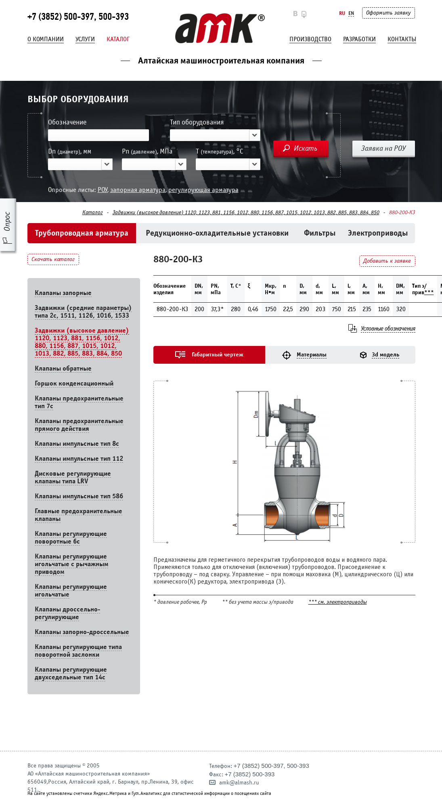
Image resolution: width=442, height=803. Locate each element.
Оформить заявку (388, 12)
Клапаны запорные (63, 293)
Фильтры (320, 233)
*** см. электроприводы (337, 602)
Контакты (402, 39)
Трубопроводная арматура (81, 233)
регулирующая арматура (203, 190)
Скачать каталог (53, 259)
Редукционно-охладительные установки (217, 233)
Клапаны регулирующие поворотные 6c (71, 537)
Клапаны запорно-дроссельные (82, 632)
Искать (305, 148)
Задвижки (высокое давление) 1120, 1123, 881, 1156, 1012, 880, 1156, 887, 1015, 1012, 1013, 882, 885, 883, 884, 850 (246, 212)
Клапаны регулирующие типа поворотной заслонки (78, 650)
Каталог (118, 39)
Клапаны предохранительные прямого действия (79, 424)
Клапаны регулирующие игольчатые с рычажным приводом (71, 563)
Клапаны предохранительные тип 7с (79, 402)
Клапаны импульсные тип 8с (77, 443)
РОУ (102, 190)
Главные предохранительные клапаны (78, 515)
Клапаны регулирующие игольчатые (71, 590)
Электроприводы (378, 233)
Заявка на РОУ (383, 148)
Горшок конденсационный (74, 383)
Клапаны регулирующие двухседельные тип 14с (71, 673)
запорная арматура (137, 190)
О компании (45, 39)
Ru (342, 13)
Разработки (359, 39)
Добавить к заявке (387, 260)
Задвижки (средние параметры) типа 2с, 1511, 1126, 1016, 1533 (83, 311)
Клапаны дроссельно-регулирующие (67, 613)
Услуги (85, 39)
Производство (310, 39)
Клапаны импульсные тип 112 (79, 458)
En (351, 13)
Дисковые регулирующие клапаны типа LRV (73, 477)
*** (429, 292)
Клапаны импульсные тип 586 (79, 496)
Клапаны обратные (63, 368)
